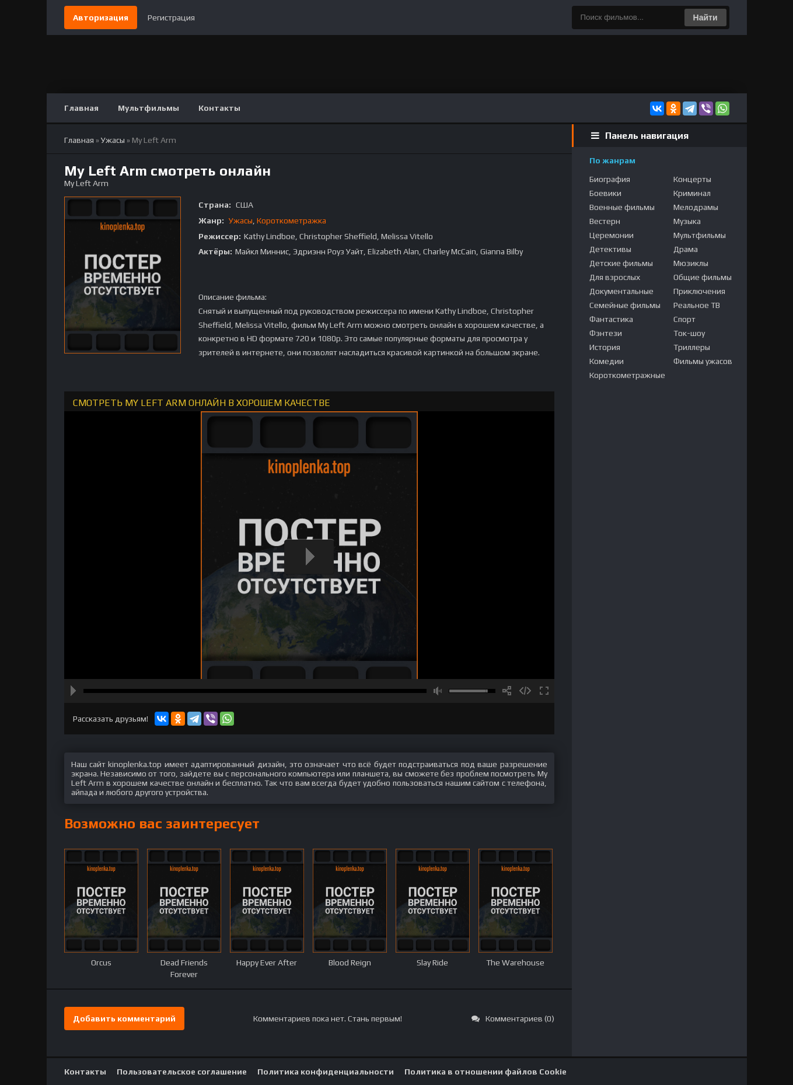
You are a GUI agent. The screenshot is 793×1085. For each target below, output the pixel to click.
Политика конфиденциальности (325, 1071)
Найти (705, 17)
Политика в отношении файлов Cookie (485, 1071)
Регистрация (171, 17)
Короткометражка (291, 220)
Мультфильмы (148, 108)
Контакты (219, 108)
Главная (81, 108)
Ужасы (241, 220)
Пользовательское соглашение (182, 1071)
